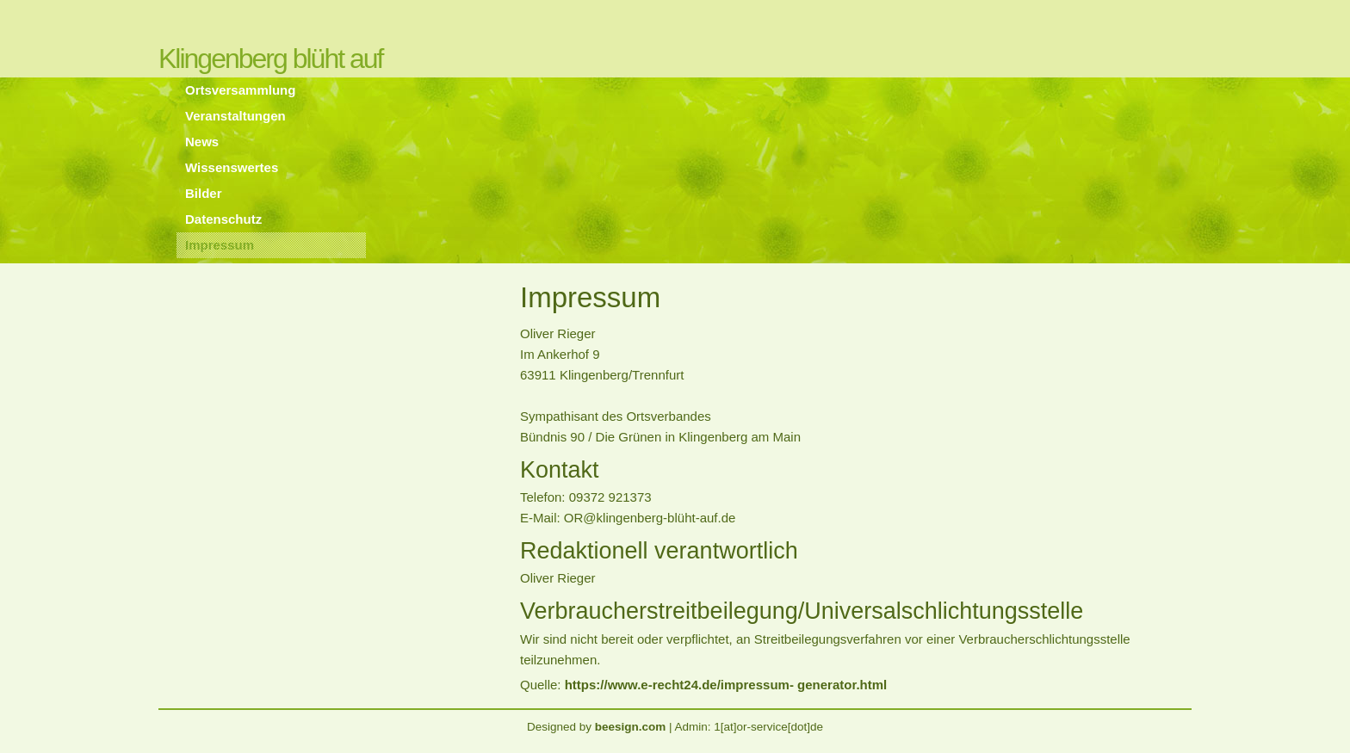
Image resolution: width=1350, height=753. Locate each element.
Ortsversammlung (240, 90)
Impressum (219, 245)
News (202, 141)
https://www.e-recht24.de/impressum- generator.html (726, 684)
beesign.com (630, 726)
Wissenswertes (231, 167)
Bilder (203, 193)
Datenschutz (223, 219)
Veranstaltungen (235, 115)
